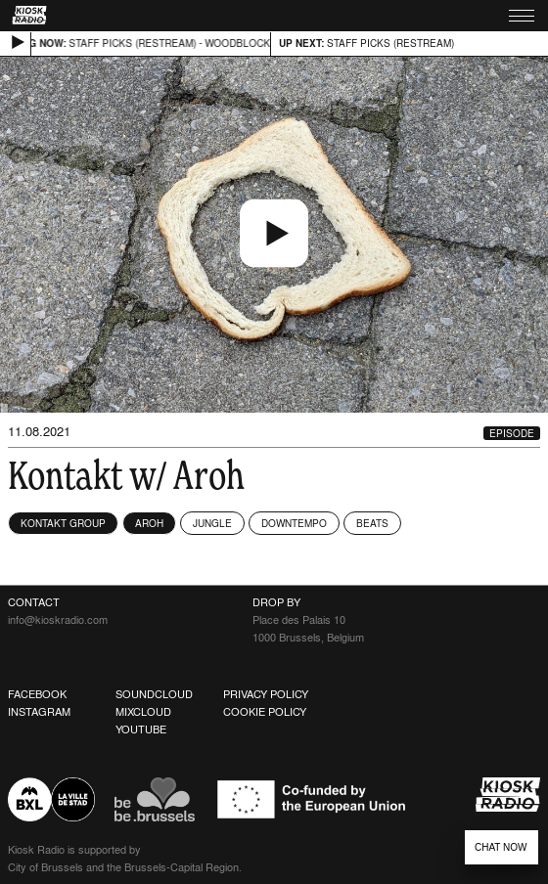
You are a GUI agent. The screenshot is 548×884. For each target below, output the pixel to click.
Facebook (37, 694)
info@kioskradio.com (58, 620)
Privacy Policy (265, 694)
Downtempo (294, 523)
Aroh (149, 523)
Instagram (39, 712)
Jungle (212, 523)
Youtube (140, 729)
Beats (372, 523)
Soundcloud (154, 694)
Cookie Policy (264, 712)
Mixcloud (143, 712)
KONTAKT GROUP (63, 523)
